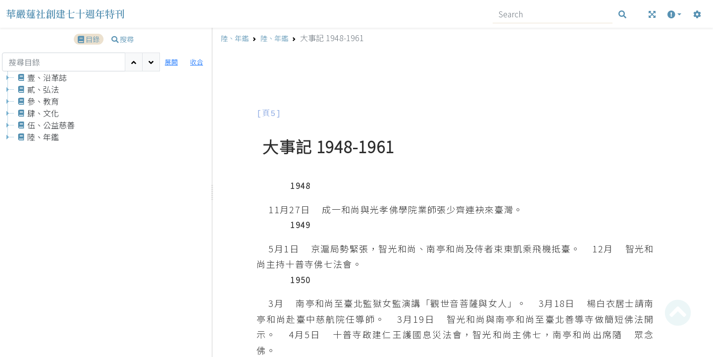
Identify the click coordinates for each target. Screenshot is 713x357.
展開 (171, 61)
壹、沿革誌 (40, 77)
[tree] (105, 214)
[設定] (697, 14)
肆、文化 (36, 113)
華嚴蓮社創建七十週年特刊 (65, 13)
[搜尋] (622, 14)
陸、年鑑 (36, 137)
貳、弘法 (36, 89)
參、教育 (36, 101)
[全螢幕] (652, 14)
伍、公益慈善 (44, 125)
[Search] (552, 14)
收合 (196, 61)
